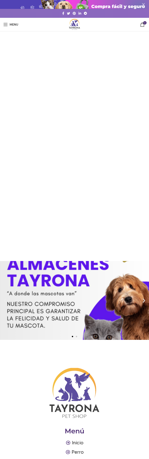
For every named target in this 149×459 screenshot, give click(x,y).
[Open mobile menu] (11, 24)
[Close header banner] (143, 4)
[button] (72, 336)
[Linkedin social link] (80, 13)
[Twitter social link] (68, 13)
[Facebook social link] (63, 13)
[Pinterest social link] (74, 13)
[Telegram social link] (85, 13)
